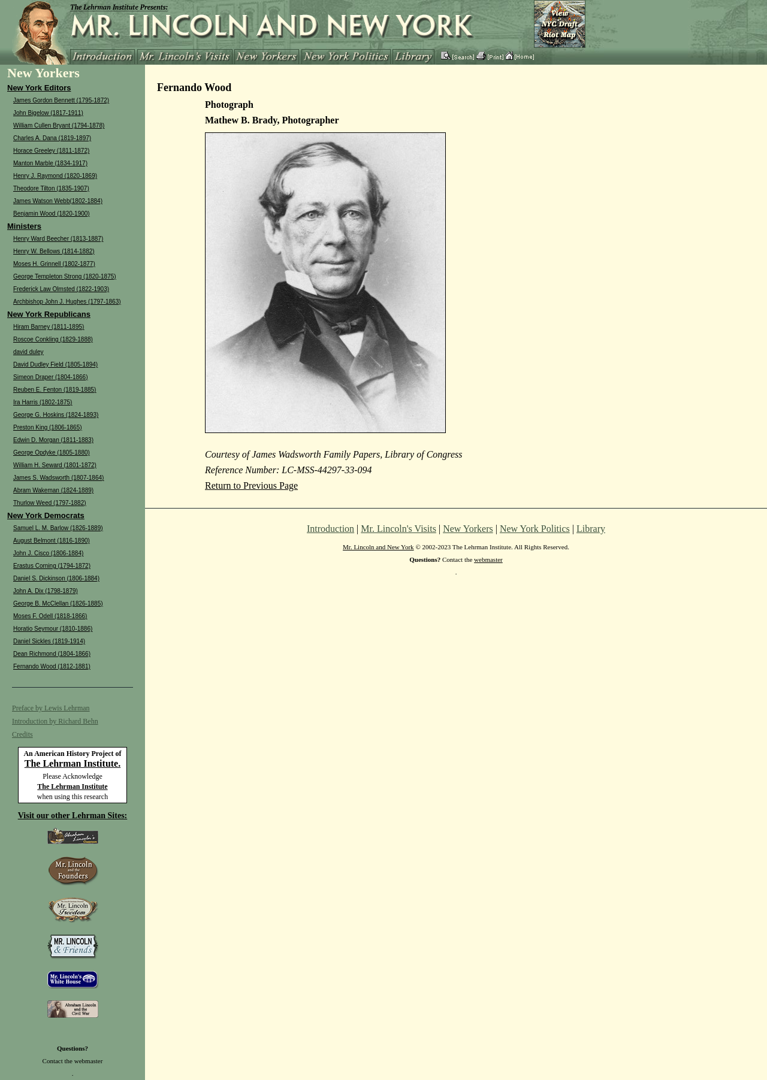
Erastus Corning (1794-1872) (51, 565)
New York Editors (39, 87)
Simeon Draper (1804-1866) (50, 377)
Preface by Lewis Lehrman (51, 708)
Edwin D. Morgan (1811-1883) (53, 440)
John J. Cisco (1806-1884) (48, 553)
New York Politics (535, 529)
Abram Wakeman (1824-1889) (53, 490)
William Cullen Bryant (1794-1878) (58, 125)
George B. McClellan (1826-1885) (58, 603)
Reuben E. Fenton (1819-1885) (54, 389)
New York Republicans (48, 314)
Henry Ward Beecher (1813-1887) (58, 238)
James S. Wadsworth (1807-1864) (58, 477)
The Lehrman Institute (72, 786)
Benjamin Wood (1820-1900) (51, 213)
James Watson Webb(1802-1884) (57, 201)
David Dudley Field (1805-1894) (55, 364)
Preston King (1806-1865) (47, 427)
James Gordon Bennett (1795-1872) (61, 100)
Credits (22, 734)
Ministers (24, 226)
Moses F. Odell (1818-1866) (50, 616)
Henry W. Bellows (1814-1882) (54, 251)
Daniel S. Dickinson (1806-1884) (56, 578)
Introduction (330, 529)
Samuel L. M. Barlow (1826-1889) (58, 528)
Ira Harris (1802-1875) (42, 402)
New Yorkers (468, 529)
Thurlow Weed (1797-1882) (49, 503)
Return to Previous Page (251, 485)
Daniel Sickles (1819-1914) (49, 641)
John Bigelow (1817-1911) (48, 113)
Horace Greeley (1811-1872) (51, 150)
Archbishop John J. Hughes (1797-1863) (67, 301)
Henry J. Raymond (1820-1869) (55, 176)
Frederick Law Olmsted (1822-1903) (61, 289)
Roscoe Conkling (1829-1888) (53, 339)
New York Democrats (45, 515)
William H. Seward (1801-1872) (54, 465)
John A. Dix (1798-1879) (45, 591)
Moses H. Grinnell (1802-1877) (54, 264)
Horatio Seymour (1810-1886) (52, 628)
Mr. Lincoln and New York (378, 546)
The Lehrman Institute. (72, 763)
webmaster (88, 1060)
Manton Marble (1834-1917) (50, 163)
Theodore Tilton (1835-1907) (51, 188)
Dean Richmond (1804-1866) (51, 654)
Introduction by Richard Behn (55, 721)
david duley (28, 352)
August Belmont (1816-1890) (51, 540)
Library (590, 529)
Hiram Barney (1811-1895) (48, 326)
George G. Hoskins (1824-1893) (55, 415)
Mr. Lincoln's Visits (398, 529)
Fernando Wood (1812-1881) (51, 666)
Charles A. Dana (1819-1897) (52, 138)
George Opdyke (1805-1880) (51, 452)
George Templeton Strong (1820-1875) (64, 276)
